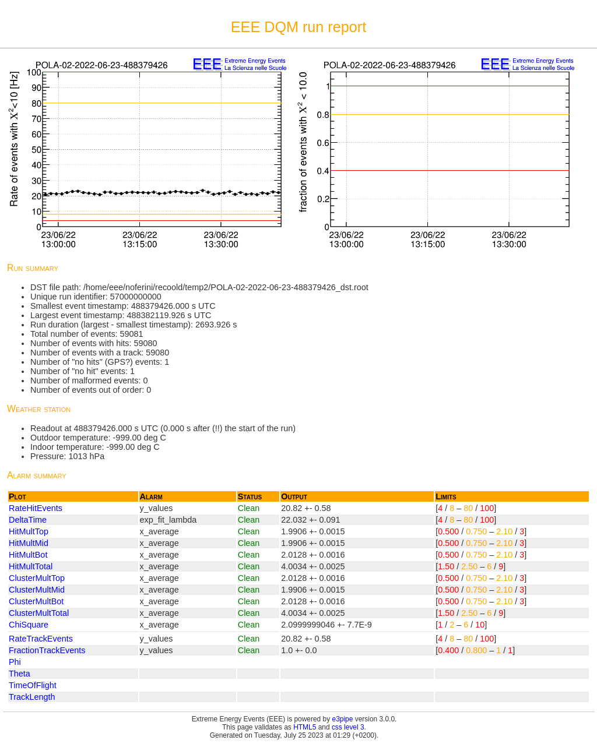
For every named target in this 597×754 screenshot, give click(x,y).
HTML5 (304, 727)
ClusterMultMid (37, 589)
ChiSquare (28, 624)
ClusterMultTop (37, 578)
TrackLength (32, 697)
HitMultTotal (30, 566)
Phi (15, 662)
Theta (19, 673)
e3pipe (342, 719)
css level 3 (348, 727)
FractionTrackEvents (47, 650)
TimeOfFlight (33, 685)
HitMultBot (28, 554)
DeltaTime (28, 519)
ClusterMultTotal (39, 613)
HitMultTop (28, 531)
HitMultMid (28, 543)
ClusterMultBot (36, 601)
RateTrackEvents (41, 638)
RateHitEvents (35, 508)
